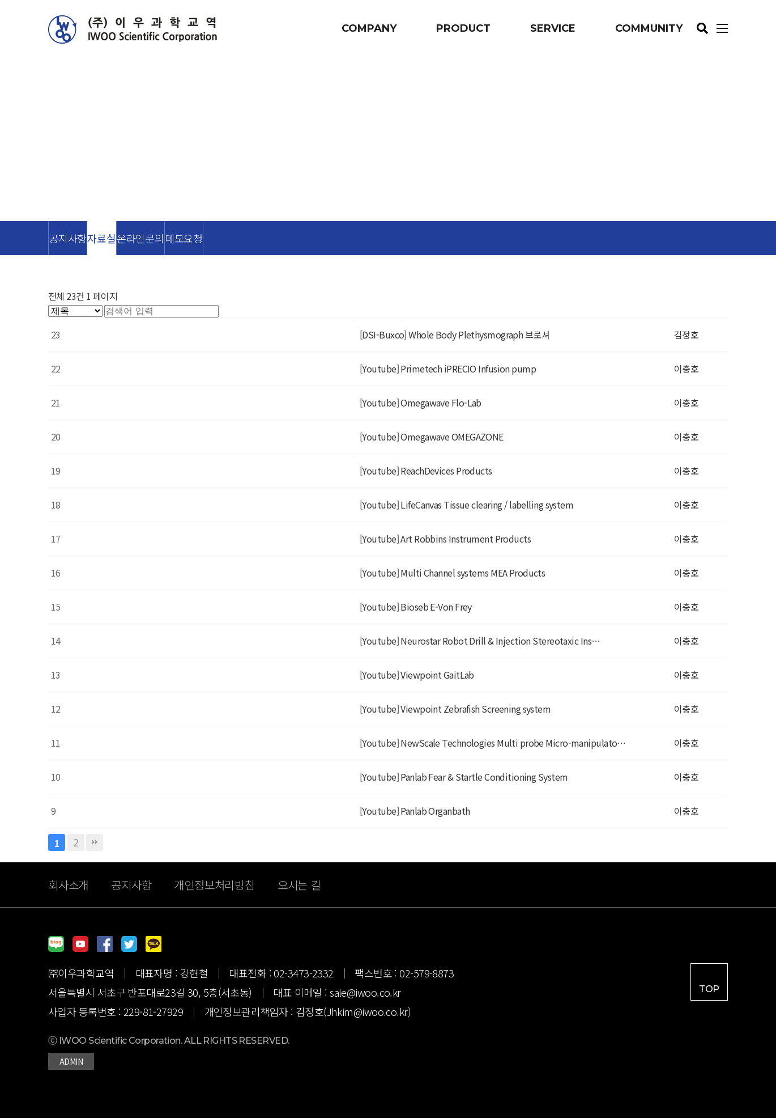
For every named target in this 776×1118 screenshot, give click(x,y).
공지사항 (68, 238)
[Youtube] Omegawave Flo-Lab (420, 402)
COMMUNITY (649, 28)
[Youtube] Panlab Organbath (415, 811)
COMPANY (369, 28)
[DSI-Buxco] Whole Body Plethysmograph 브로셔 (454, 334)
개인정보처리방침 (214, 884)
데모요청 (184, 238)
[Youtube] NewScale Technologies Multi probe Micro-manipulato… (493, 742)
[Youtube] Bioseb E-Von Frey (416, 606)
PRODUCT (463, 28)
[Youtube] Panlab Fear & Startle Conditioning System (464, 777)
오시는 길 (299, 884)
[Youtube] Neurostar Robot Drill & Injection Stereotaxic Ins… (480, 640)
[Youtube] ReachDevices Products (426, 470)
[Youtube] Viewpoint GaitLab (417, 674)
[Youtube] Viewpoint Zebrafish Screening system (455, 708)
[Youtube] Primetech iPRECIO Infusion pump (448, 368)
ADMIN (71, 1061)
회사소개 (68, 884)
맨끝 (94, 842)
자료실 (101, 238)
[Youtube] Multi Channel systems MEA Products (452, 572)
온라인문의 (140, 238)
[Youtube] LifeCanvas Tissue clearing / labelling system (466, 504)
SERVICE (552, 28)
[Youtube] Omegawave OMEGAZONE (432, 436)
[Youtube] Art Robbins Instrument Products (445, 538)
